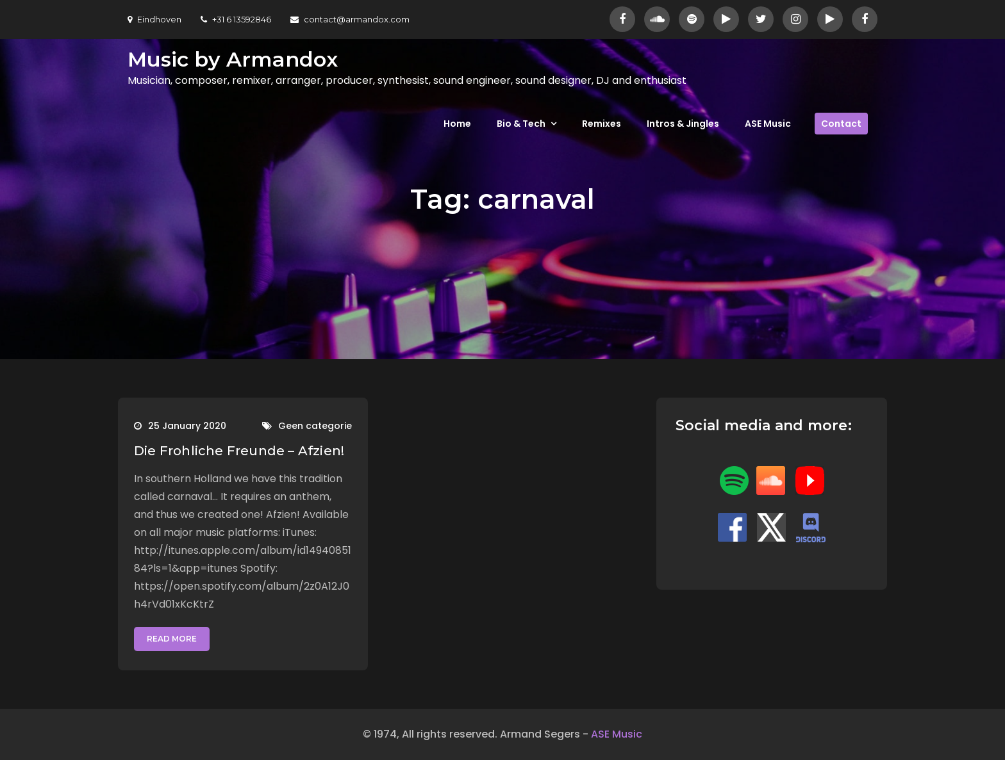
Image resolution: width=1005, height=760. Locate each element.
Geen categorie (315, 425)
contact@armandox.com (350, 19)
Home (457, 123)
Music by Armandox (233, 59)
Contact (841, 123)
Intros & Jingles (683, 123)
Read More (172, 638)
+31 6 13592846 (236, 19)
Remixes (601, 123)
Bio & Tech (521, 123)
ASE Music (768, 123)
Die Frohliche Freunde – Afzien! (239, 450)
